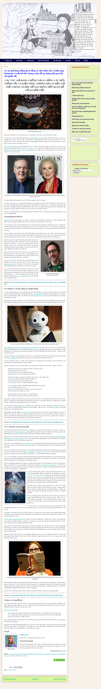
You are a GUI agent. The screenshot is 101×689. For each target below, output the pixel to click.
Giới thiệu (19, 60)
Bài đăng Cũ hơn (60, 679)
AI (26, 135)
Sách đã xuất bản (43, 60)
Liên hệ (77, 60)
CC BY (40, 131)
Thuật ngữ (30, 60)
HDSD (86, 60)
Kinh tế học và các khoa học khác (83, 119)
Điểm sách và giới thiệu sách (81, 132)
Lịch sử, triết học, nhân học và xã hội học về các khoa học (84, 107)
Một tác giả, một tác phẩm (80, 125)
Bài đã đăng (57, 60)
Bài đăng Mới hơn (10, 679)
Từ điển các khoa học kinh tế (81, 128)
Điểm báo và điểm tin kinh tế (81, 87)
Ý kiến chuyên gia (78, 95)
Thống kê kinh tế (77, 116)
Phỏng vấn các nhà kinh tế (80, 103)
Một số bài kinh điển (78, 122)
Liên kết (68, 60)
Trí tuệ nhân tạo (12, 670)
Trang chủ (8, 60)
